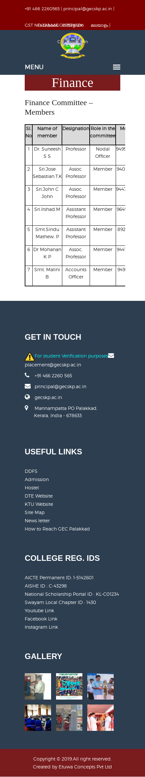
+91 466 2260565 (42, 8)
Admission (37, 479)
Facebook (48, 25)
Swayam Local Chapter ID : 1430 (60, 602)
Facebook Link (41, 618)
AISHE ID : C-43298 (46, 586)
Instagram (73, 25)
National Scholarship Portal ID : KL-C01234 (72, 594)
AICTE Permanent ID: (59, 577)
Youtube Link (39, 610)
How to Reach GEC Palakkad (57, 529)
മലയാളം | (100, 25)
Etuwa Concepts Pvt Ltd (85, 766)
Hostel (32, 487)
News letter (37, 520)
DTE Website (39, 496)
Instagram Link (41, 627)
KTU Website (39, 504)
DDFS (31, 471)
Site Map (34, 512)
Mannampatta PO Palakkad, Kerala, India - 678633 (61, 415)
